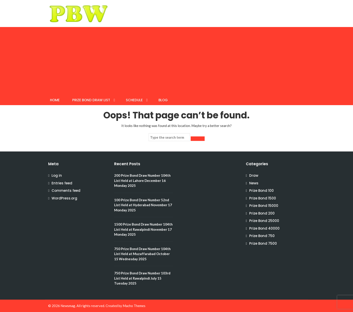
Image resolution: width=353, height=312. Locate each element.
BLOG (163, 100)
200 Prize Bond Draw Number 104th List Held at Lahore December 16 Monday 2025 (142, 180)
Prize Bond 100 (261, 190)
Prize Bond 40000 (264, 228)
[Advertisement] (176, 60)
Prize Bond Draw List (91, 100)
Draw (253, 175)
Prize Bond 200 (262, 213)
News (253, 183)
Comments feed (66, 190)
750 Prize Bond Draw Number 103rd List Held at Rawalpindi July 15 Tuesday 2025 (142, 278)
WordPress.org (64, 198)
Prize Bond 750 (262, 235)
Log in (57, 175)
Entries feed (62, 183)
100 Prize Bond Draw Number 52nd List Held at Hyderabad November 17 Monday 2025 (143, 205)
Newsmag (68, 306)
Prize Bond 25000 (264, 220)
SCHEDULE (134, 100)
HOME (55, 100)
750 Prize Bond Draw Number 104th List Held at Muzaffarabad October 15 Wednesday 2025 (142, 254)
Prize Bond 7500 (263, 243)
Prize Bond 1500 (262, 198)
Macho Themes (134, 306)
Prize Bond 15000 (263, 205)
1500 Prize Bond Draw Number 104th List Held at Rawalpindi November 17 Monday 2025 (143, 229)
